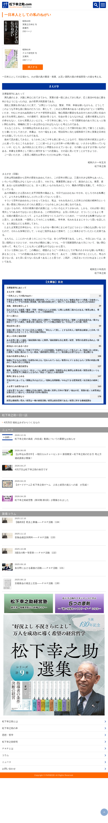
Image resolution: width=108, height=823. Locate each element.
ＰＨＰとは (7, 793)
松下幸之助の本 (10, 773)
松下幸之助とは (10, 766)
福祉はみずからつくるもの (22, 467)
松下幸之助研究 (10, 787)
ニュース (6, 807)
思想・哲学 (7, 780)
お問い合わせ (9, 814)
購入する (32, 67)
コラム (5, 800)
